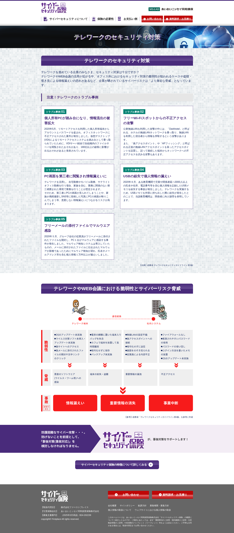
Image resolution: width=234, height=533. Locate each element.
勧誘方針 (142, 505)
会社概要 (112, 505)
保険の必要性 (105, 18)
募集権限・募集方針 (159, 505)
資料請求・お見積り (180, 19)
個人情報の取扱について (119, 510)
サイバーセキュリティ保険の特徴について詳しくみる (114, 464)
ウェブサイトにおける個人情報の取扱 (153, 510)
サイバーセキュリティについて (68, 18)
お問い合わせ (154, 19)
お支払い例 (130, 18)
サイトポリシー (127, 505)
